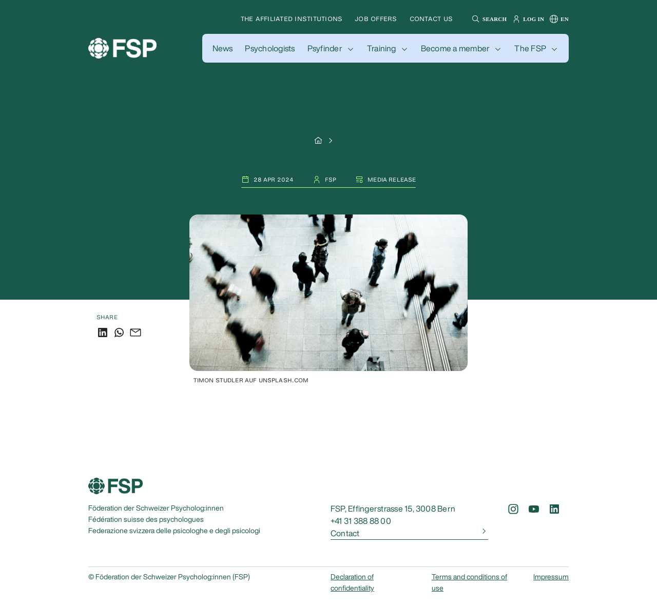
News (222, 48)
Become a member (455, 48)
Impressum (551, 576)
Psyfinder (324, 48)
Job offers (376, 19)
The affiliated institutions (291, 19)
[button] (488, 19)
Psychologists (270, 48)
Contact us (431, 19)
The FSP (530, 48)
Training (381, 48)
